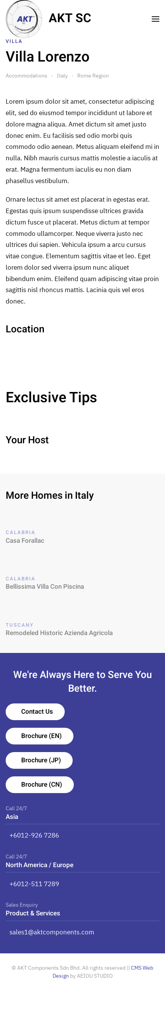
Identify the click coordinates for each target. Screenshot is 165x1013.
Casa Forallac (25, 540)
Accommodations (26, 75)
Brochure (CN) (41, 784)
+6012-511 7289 (34, 884)
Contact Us (37, 711)
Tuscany (20, 625)
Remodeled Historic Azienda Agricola (59, 633)
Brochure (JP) (41, 760)
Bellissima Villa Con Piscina (45, 586)
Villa (14, 41)
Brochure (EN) (41, 736)
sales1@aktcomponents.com (51, 932)
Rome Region (93, 75)
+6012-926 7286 (34, 835)
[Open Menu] (155, 19)
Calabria (21, 532)
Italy (62, 75)
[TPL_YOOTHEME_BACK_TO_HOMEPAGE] (48, 19)
